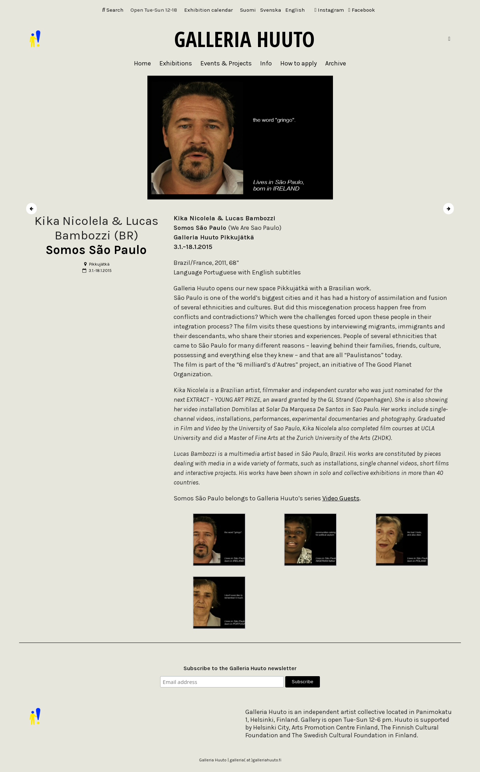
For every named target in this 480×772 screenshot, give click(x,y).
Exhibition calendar (208, 10)
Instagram (329, 10)
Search (112, 10)
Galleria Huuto (244, 38)
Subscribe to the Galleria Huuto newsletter (240, 668)
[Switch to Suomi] (248, 10)
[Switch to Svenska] (270, 10)
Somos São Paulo (96, 250)
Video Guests (340, 498)
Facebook (361, 10)
